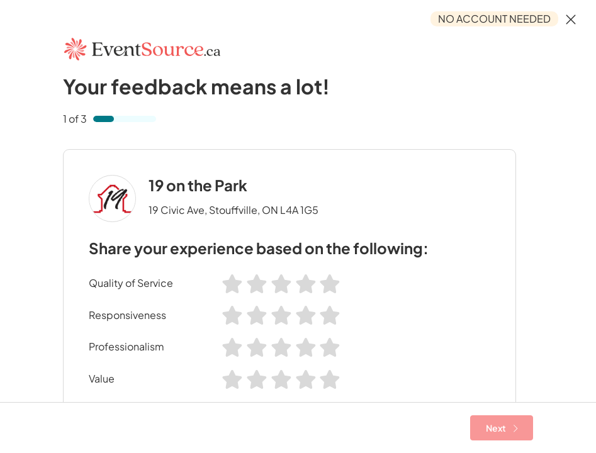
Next (502, 428)
